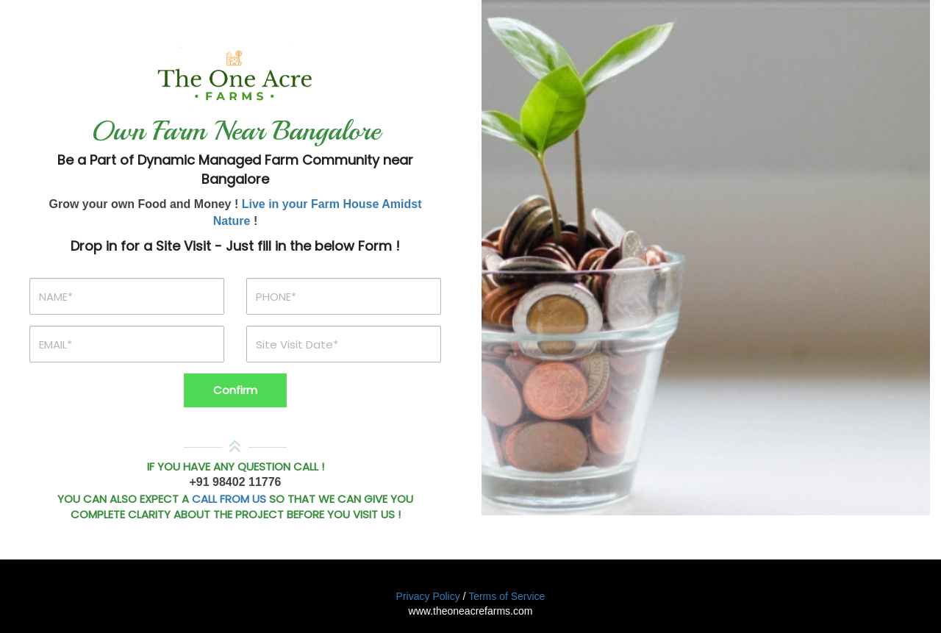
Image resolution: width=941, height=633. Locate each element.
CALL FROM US (229, 499)
